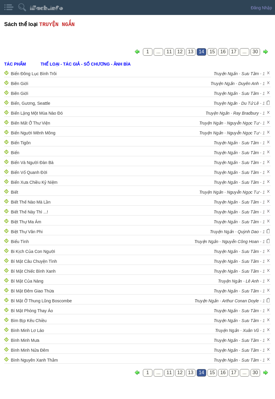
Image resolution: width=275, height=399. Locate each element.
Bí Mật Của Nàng (27, 281)
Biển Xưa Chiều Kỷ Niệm (34, 182)
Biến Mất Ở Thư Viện (30, 123)
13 (190, 51)
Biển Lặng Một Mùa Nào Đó (36, 113)
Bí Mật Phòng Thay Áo (32, 310)
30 (255, 51)
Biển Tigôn (20, 142)
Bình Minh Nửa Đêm (30, 350)
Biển (15, 152)
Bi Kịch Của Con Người (33, 251)
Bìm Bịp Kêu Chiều (28, 320)
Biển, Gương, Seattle (30, 103)
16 (223, 51)
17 (233, 51)
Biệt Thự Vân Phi (26, 231)
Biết (14, 192)
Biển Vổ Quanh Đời (29, 172)
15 (212, 51)
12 (180, 51)
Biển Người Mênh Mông (33, 133)
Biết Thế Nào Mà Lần (31, 202)
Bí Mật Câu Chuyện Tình (34, 261)
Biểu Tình (20, 241)
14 (201, 51)
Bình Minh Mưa (25, 340)
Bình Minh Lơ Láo (27, 330)
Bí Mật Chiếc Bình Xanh (33, 271)
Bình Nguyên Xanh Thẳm (34, 360)
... (158, 51)
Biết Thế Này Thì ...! (29, 212)
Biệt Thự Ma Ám (26, 221)
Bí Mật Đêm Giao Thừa (32, 291)
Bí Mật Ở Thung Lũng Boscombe (41, 300)
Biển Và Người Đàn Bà (32, 162)
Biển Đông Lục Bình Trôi (33, 73)
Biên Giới (19, 83)
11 (169, 51)
